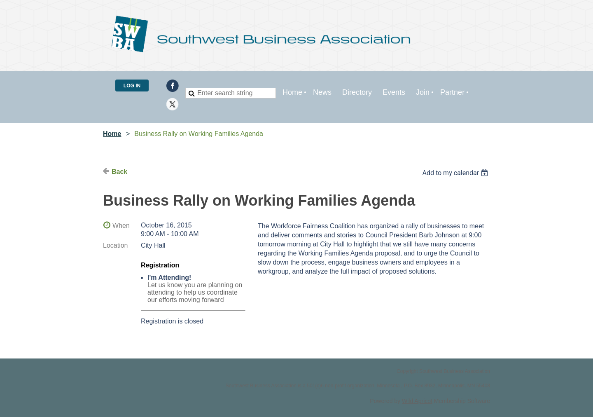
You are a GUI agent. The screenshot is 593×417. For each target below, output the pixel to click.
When (121, 225)
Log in (132, 86)
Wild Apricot (417, 401)
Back (119, 171)
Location (115, 245)
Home (112, 133)
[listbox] (456, 173)
